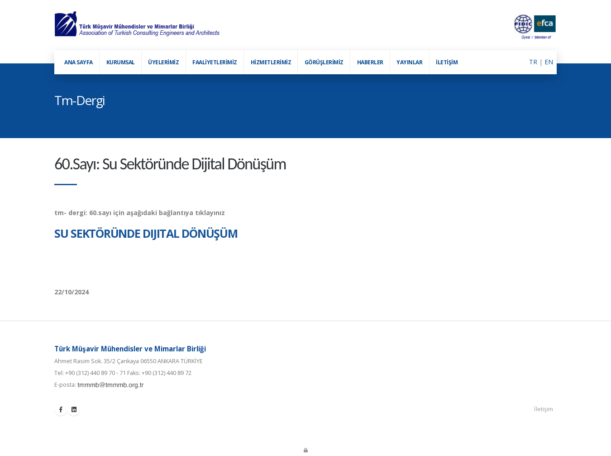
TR (533, 62)
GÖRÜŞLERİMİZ (324, 62)
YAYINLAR (409, 62)
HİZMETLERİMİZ (271, 62)
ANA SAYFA (78, 62)
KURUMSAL (120, 62)
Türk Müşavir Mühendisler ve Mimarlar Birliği (130, 348)
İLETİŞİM (447, 62)
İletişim (543, 409)
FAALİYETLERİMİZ (214, 62)
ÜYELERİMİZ (163, 62)
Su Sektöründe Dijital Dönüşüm (145, 233)
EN (548, 62)
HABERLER (370, 62)
